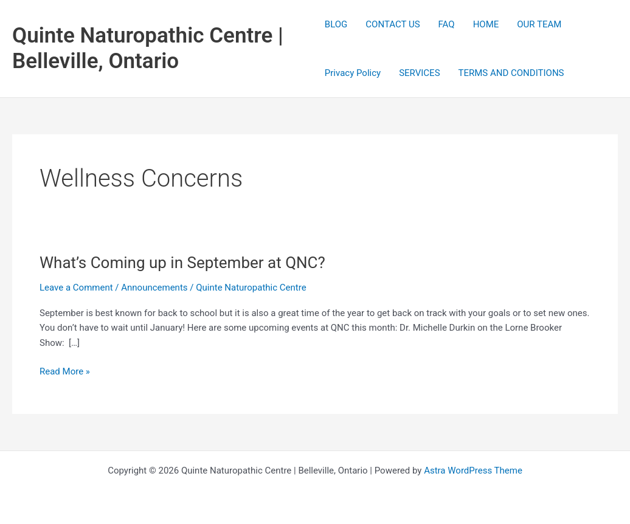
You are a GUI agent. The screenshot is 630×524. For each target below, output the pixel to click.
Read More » (65, 371)
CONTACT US (392, 24)
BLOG (336, 24)
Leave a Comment (76, 287)
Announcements (154, 287)
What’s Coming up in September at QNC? (182, 262)
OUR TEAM (539, 24)
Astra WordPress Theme (473, 470)
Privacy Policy (353, 72)
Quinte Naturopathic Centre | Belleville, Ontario (147, 48)
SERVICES (419, 72)
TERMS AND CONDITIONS (511, 72)
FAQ (446, 24)
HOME (486, 24)
